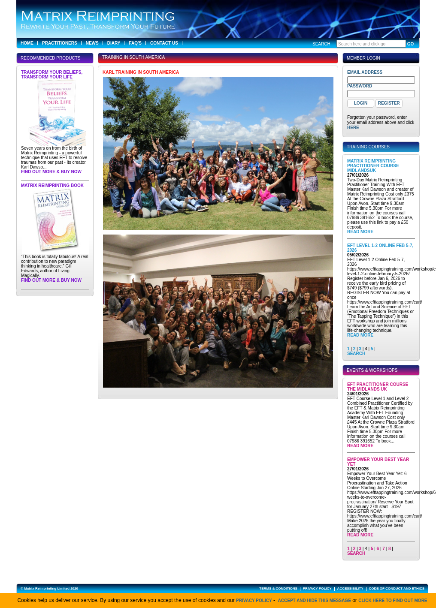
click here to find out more (392, 600)
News (92, 43)
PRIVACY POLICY (317, 588)
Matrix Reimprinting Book (52, 185)
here (353, 127)
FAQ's (135, 43)
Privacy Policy (254, 600)
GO (410, 44)
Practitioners (59, 43)
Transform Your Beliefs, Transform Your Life (51, 74)
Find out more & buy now (51, 171)
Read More (360, 231)
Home (27, 43)
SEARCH (356, 353)
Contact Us (164, 43)
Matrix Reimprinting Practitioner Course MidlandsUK (373, 166)
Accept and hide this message (314, 600)
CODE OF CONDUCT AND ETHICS (396, 588)
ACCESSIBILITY (350, 588)
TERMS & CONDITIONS (278, 588)
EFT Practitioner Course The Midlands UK (377, 386)
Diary (114, 43)
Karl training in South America (141, 72)
